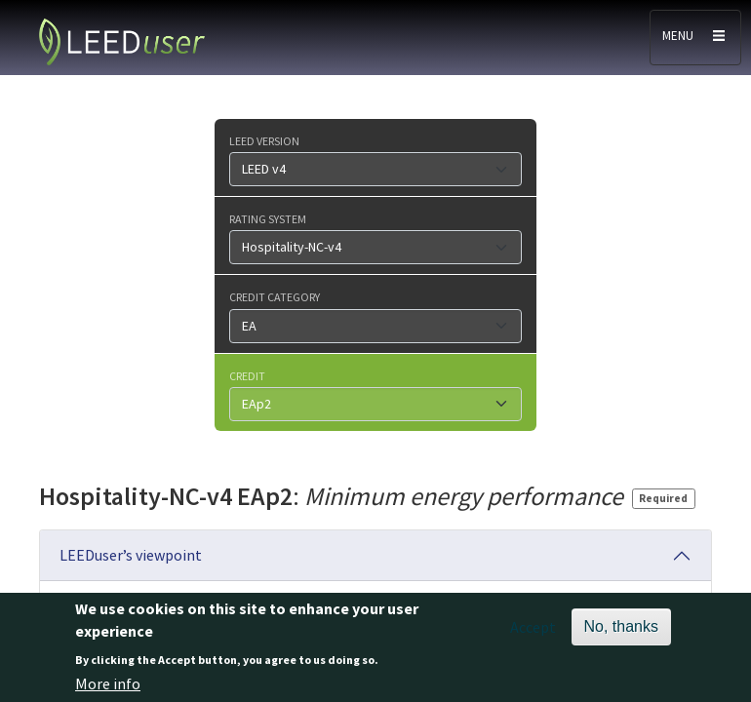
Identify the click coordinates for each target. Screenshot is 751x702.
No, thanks (621, 635)
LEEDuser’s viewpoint (130, 555)
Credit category (274, 296)
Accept (533, 635)
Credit (247, 375)
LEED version (264, 140)
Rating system (267, 218)
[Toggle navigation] (695, 37)
